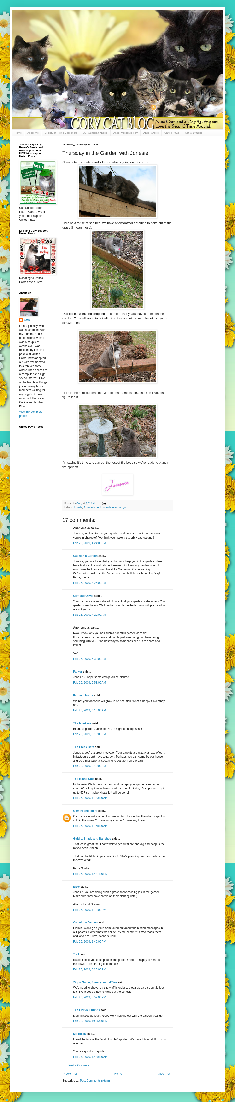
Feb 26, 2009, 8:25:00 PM (89, 969)
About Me (33, 132)
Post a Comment (79, 1065)
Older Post (164, 1073)
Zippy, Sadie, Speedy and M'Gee (95, 982)
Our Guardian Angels (95, 132)
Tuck (76, 954)
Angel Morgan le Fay (125, 132)
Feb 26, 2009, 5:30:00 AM (89, 659)
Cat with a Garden (85, 555)
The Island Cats (83, 779)
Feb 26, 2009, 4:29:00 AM (89, 614)
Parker (77, 671)
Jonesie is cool (92, 507)
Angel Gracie (151, 132)
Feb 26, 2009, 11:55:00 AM (90, 826)
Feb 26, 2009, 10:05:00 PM (90, 1021)
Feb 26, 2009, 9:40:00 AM (89, 766)
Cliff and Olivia (83, 595)
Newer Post (71, 1073)
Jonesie (77, 507)
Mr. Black (79, 1034)
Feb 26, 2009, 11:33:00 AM (90, 798)
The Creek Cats (83, 747)
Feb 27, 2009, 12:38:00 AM (90, 1057)
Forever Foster (83, 695)
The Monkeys (82, 723)
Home (18, 132)
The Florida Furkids (86, 1010)
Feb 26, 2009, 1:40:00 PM (89, 941)
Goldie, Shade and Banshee (92, 838)
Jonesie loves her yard (115, 507)
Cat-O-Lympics (193, 132)
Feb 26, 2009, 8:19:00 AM (89, 734)
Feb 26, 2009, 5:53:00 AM (89, 682)
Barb (76, 886)
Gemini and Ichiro (85, 810)
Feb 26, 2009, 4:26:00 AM (89, 583)
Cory (27, 319)
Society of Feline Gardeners (60, 132)
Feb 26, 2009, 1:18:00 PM (89, 909)
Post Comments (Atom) (95, 1080)
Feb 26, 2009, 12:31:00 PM (90, 874)
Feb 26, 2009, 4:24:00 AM (89, 543)
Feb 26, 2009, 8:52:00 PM (89, 997)
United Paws (171, 132)
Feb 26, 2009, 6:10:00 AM (89, 710)
